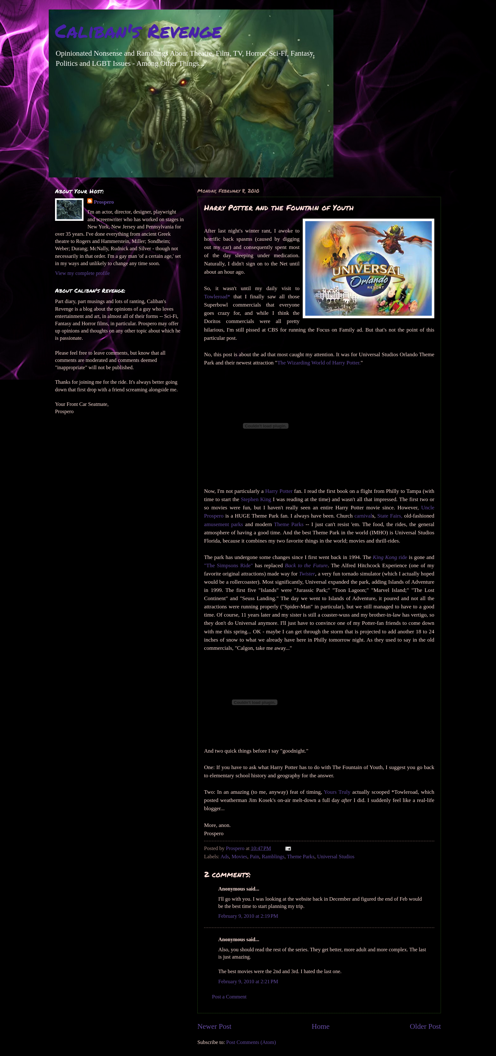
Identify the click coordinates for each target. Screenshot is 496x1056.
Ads (224, 857)
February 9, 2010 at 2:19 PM (248, 916)
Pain (254, 857)
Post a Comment (229, 997)
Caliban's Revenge (138, 30)
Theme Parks (288, 524)
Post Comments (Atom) (251, 1042)
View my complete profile (82, 273)
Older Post (425, 1026)
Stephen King (256, 499)
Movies (239, 857)
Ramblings (273, 857)
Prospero (104, 202)
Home (321, 1026)
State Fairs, (389, 516)
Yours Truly (337, 792)
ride (390, 557)
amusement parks (223, 524)
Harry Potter (279, 491)
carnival (363, 516)
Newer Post (214, 1026)
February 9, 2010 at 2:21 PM (248, 981)
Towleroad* (218, 297)
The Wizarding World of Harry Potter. (319, 363)
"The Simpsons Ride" (228, 565)
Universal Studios (335, 857)
